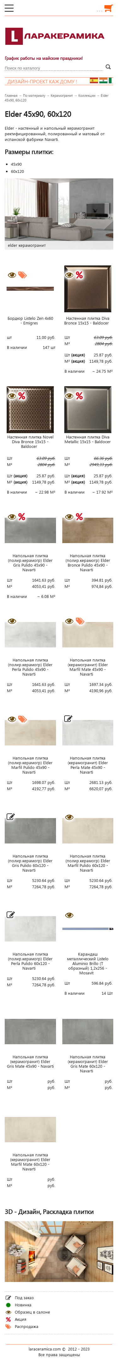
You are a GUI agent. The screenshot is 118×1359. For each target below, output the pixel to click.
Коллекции (86, 95)
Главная (11, 95)
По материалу (34, 95)
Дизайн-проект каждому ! (55, 81)
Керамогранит (62, 95)
